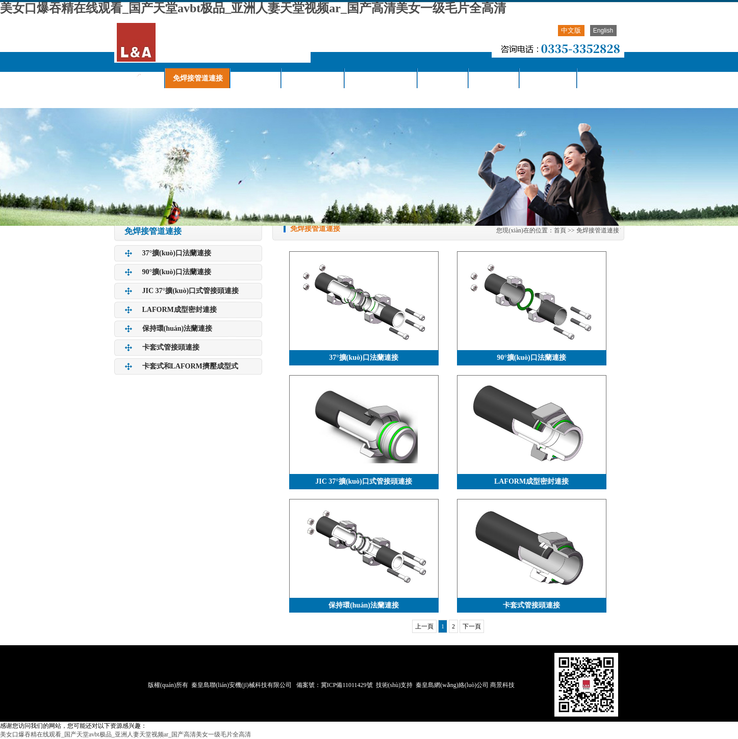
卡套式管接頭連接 (170, 347)
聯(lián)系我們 (144, 98)
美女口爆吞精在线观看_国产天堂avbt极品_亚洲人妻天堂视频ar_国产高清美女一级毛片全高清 (253, 8)
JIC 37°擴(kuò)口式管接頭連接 (190, 291)
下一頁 (472, 626)
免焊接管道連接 (198, 78)
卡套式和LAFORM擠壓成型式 (190, 366)
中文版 (571, 30)
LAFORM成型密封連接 (179, 309)
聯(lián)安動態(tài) (381, 78)
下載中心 (443, 78)
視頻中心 (494, 78)
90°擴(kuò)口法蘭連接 (177, 272)
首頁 (560, 230)
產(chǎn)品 (256, 78)
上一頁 (424, 626)
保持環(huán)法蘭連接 (177, 328)
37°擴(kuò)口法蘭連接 (177, 253)
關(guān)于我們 (313, 78)
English (603, 30)
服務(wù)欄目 (548, 78)
